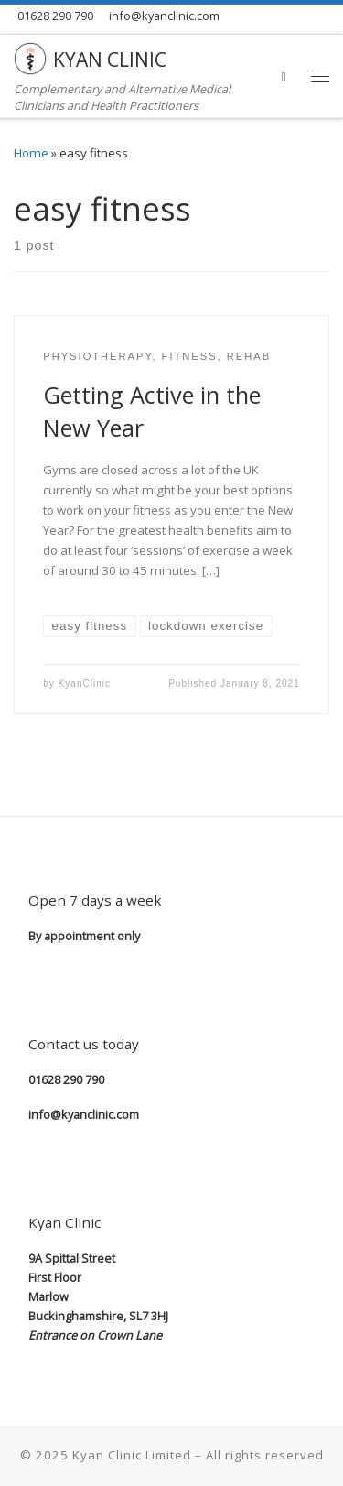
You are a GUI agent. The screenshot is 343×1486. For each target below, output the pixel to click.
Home (31, 153)
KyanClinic (85, 683)
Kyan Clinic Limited (131, 1455)
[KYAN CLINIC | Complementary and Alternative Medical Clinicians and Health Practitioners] (30, 56)
